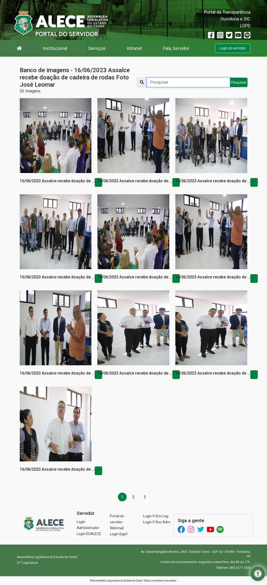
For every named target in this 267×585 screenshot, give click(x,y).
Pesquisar (239, 82)
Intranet (134, 48)
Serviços (97, 48)
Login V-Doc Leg (155, 516)
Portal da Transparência (227, 12)
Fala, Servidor (176, 48)
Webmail (117, 528)
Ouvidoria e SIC (236, 18)
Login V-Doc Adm (156, 522)
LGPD (245, 25)
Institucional (55, 48)
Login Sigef (119, 534)
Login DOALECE (89, 534)
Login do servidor (232, 48)
